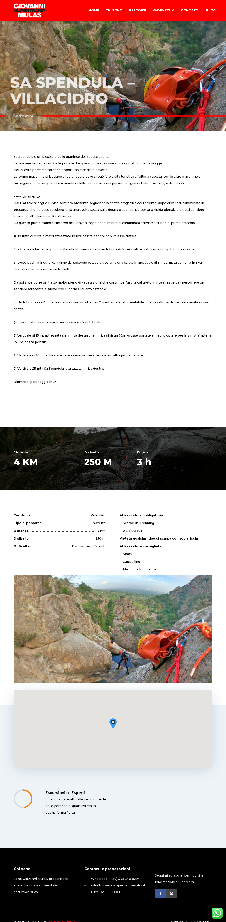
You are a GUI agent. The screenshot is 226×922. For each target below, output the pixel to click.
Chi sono (113, 10)
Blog (211, 10)
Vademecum (163, 10)
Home (94, 10)
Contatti (190, 10)
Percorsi (137, 10)
